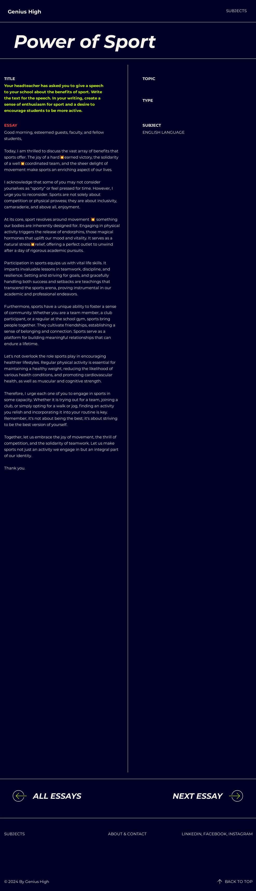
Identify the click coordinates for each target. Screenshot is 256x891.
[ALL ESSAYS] (75, 796)
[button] (236, 11)
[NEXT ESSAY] (179, 796)
